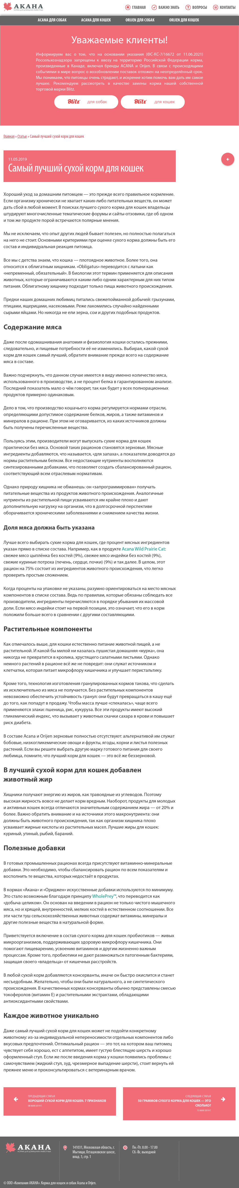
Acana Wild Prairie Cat (143, 549)
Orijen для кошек (184, 20)
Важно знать (168, 8)
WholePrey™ (104, 896)
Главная (139, 8)
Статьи (22, 137)
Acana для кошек (96, 20)
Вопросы (199, 8)
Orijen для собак (140, 20)
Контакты (227, 8)
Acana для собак (52, 20)
